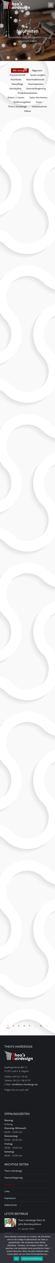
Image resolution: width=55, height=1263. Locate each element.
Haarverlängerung (13, 1177)
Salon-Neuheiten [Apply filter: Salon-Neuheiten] (38, 97)
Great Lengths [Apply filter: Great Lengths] (37, 74)
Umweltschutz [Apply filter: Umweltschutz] (39, 106)
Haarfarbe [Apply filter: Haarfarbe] (16, 79)
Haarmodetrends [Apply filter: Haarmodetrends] (35, 79)
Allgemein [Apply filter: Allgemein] (37, 70)
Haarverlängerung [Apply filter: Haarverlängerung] (36, 88)
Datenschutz (10, 1204)
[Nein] (51, 1248)
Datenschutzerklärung (31, 1259)
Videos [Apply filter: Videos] (27, 111)
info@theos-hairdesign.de (24, 1084)
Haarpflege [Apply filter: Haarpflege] (17, 83)
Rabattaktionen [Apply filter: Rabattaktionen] (16, 97)
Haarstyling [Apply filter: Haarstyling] (15, 88)
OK (16, 1259)
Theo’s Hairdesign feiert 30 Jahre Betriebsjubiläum (31, 1222)
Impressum (10, 1198)
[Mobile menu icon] (51, 5)
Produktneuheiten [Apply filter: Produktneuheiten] (27, 93)
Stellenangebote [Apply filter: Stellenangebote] (22, 102)
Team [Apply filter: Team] (39, 102)
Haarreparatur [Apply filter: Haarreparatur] (36, 83)
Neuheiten (9, 1184)
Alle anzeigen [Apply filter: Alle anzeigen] (20, 70)
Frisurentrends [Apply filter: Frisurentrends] (17, 74)
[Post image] (10, 1222)
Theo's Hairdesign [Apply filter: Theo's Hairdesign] (17, 106)
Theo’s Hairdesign (13, 1170)
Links (7, 1191)
